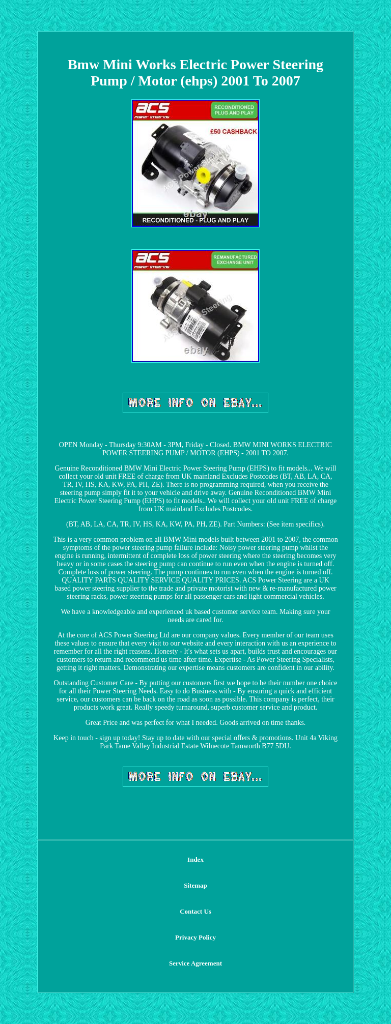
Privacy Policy (195, 937)
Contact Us (195, 911)
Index (195, 859)
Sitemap (195, 885)
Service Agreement (195, 963)
